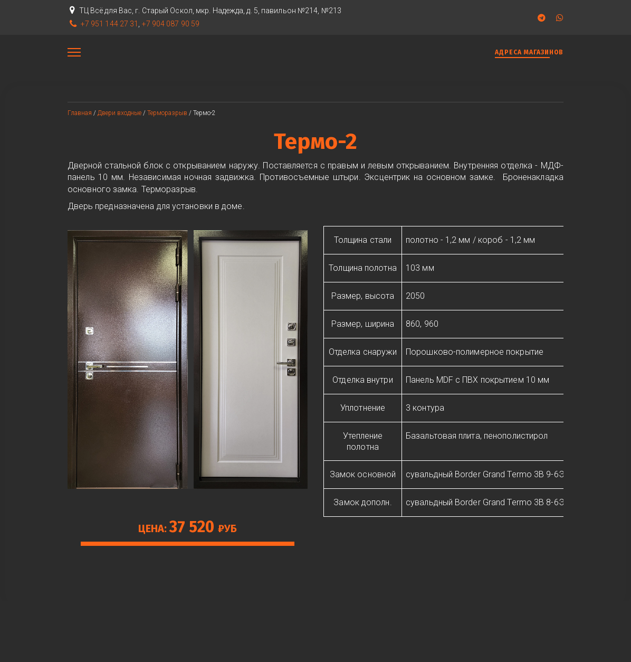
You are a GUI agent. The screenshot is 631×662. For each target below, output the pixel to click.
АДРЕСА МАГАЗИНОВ (529, 52)
